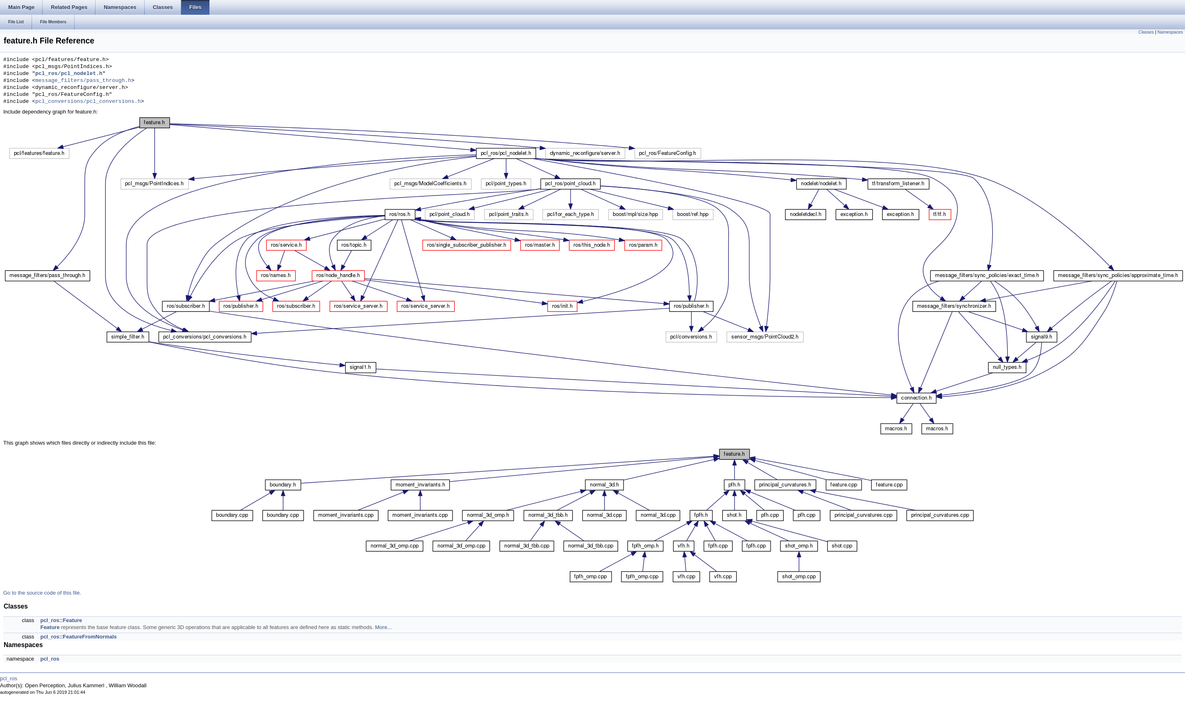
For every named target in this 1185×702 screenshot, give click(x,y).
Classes (1146, 32)
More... (383, 627)
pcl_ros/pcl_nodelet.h (68, 73)
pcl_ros (49, 659)
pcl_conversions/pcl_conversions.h (88, 101)
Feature (49, 627)
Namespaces (1170, 32)
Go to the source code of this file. (42, 593)
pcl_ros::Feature (61, 620)
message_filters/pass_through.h (83, 80)
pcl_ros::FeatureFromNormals (78, 637)
